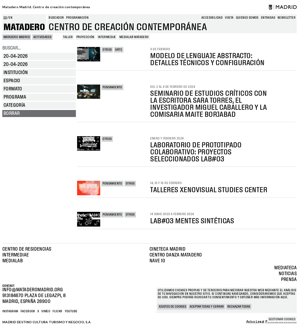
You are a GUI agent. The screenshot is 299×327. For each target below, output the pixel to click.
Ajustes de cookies (172, 306)
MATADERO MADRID (17, 37)
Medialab (12, 261)
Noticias (288, 273)
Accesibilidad (212, 17)
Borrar (12, 113)
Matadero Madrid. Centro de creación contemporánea (46, 7)
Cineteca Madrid (167, 249)
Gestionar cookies (282, 319)
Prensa (289, 279)
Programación (77, 17)
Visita (229, 17)
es (5, 17)
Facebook (28, 311)
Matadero (24, 27)
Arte (118, 49)
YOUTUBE (71, 311)
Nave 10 (157, 261)
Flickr (57, 311)
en (10, 17)
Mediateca (285, 268)
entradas (268, 17)
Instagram (10, 311)
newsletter (286, 17)
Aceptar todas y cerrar (207, 306)
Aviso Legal (255, 321)
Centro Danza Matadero (176, 255)
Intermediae (15, 255)
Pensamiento (112, 87)
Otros (107, 49)
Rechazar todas (238, 306)
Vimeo (45, 311)
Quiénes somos (247, 17)
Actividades (42, 37)
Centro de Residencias (26, 249)
